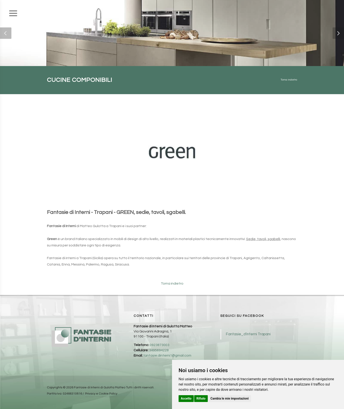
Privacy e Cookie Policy (101, 393)
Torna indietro (289, 79)
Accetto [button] (186, 398)
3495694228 (159, 350)
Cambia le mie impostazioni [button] (229, 398)
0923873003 (159, 345)
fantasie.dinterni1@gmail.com (167, 355)
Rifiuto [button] (201, 398)
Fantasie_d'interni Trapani (248, 334)
